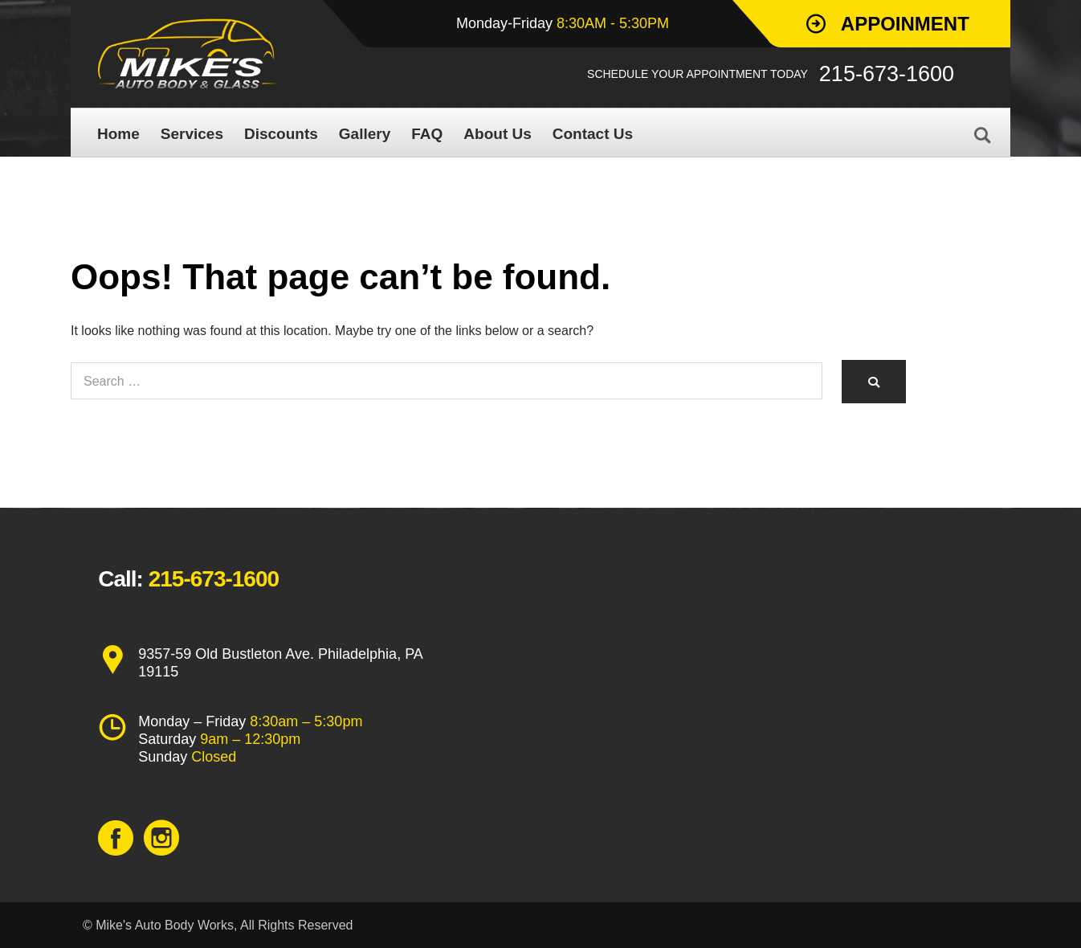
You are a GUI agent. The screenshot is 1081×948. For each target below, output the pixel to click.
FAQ (427, 133)
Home (118, 133)
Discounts (281, 133)
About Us (497, 133)
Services (192, 133)
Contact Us (593, 133)
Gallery (364, 133)
